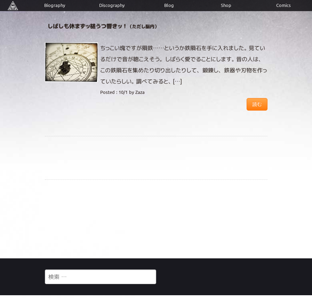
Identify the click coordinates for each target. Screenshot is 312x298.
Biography (54, 5)
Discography (112, 5)
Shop (226, 5)
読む (257, 104)
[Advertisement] (156, 218)
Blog (169, 5)
